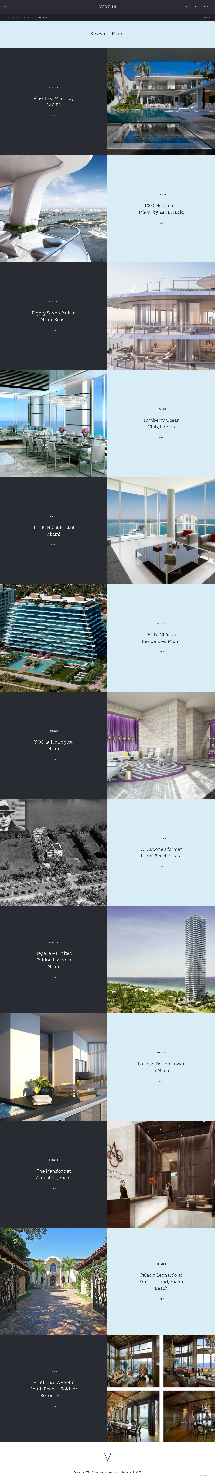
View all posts (11, 17)
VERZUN (107, 6)
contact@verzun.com (110, 1472)
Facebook (134, 1472)
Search (206, 17)
